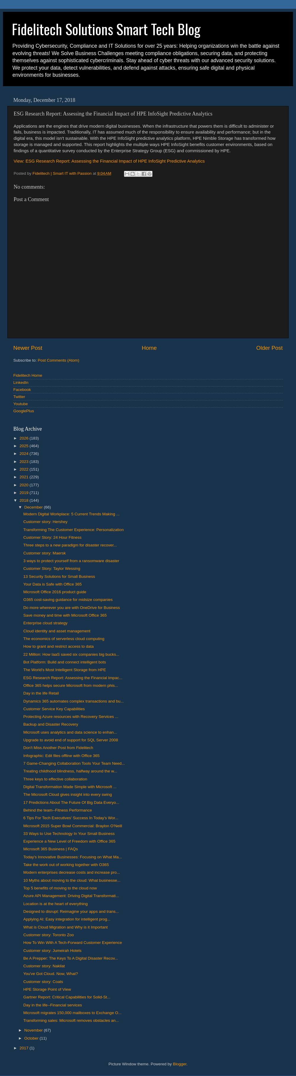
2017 (25, 1048)
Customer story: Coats (43, 981)
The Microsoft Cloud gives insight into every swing (67, 794)
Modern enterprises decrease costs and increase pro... (71, 872)
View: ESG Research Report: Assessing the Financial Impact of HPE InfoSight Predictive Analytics (109, 161)
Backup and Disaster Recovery (50, 724)
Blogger (179, 1064)
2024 (25, 453)
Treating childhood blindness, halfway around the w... (70, 771)
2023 (25, 461)
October (32, 1038)
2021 (25, 477)
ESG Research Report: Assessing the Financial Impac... (73, 678)
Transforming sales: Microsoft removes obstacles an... (71, 1020)
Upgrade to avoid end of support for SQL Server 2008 (70, 740)
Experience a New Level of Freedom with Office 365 (69, 841)
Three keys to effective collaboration (55, 779)
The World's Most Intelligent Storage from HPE (64, 670)
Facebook (22, 389)
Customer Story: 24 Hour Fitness (52, 537)
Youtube (20, 404)
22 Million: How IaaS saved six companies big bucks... (71, 654)
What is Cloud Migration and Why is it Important (65, 927)
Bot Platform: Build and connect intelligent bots (64, 662)
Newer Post (27, 348)
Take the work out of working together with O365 (66, 864)
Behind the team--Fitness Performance (57, 810)
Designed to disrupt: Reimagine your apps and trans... (71, 911)
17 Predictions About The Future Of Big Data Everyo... (71, 802)
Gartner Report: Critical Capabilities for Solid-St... (66, 997)
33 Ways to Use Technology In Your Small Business (69, 833)
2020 (25, 485)
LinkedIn (20, 382)
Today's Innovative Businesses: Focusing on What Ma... (72, 857)
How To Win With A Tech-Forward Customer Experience (72, 942)
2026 (25, 438)
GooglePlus (23, 411)
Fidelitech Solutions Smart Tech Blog (106, 28)
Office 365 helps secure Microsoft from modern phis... (70, 685)
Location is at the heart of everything (55, 904)
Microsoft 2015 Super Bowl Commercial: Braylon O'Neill (72, 826)
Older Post (269, 348)
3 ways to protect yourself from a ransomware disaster (71, 561)
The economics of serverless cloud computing (63, 638)
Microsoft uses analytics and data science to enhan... (70, 732)
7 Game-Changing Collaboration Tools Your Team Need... (74, 763)
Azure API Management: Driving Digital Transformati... (71, 896)
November (34, 1030)
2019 (25, 492)
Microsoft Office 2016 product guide (54, 592)
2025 (25, 446)
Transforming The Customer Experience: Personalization (73, 529)
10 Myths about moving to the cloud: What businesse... (71, 880)
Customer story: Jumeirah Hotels (52, 950)
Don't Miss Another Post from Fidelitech (58, 747)
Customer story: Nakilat (44, 966)
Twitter (19, 397)
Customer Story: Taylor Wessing (51, 568)
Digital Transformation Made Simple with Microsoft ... (70, 787)
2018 (25, 500)
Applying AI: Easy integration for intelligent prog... (66, 919)
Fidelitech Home (27, 375)
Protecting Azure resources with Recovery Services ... (70, 716)
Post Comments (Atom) (58, 360)
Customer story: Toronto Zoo (48, 935)
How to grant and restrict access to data (58, 646)
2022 (25, 469)
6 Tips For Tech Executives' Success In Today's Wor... (70, 818)
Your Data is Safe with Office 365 (52, 584)
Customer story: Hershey (45, 521)
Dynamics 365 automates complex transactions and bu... (73, 701)
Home (149, 348)
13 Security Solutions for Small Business (59, 576)
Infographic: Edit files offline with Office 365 (61, 755)
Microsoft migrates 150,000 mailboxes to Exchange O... (72, 1013)
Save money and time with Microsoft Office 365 (65, 615)
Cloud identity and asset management (57, 631)
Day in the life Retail (41, 693)
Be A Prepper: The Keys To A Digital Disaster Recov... (70, 958)
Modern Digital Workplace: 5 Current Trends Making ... (71, 514)
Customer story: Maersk (44, 553)
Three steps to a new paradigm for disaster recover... (70, 545)
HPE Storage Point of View (47, 989)
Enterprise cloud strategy (45, 623)
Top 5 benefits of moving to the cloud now (60, 888)
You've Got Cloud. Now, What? (50, 973)
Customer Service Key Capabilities (54, 709)
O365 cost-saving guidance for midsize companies (68, 599)
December (34, 507)
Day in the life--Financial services (52, 1005)
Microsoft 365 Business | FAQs (50, 849)
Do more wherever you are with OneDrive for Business (71, 607)
